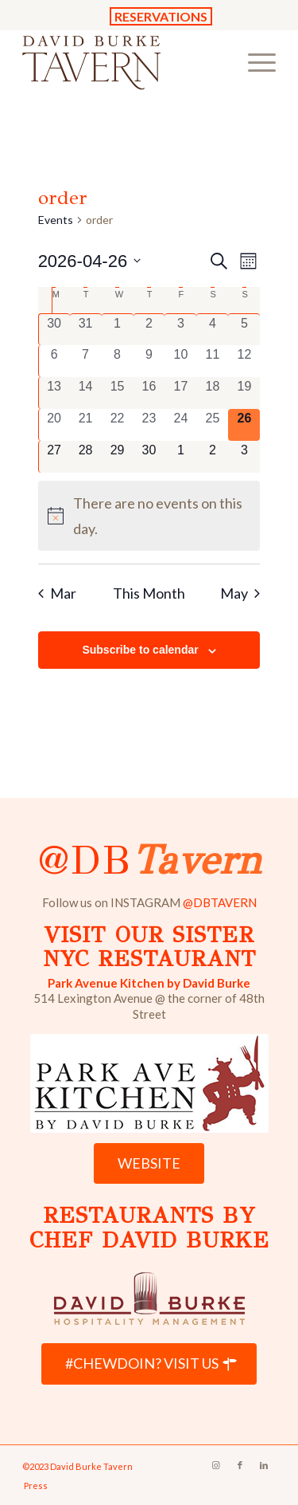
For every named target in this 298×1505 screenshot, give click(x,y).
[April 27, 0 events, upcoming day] (54, 457)
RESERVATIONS (160, 16)
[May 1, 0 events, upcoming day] (180, 457)
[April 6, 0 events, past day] (54, 361)
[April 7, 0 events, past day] (86, 361)
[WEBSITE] (149, 1163)
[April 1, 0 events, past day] (118, 329)
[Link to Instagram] (216, 1465)
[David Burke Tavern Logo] (123, 61)
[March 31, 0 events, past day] (86, 329)
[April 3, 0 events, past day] (180, 329)
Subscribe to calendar (140, 649)
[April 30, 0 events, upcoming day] (149, 457)
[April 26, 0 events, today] (244, 425)
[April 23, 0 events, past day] (149, 425)
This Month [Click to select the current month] (149, 593)
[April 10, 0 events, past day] (180, 361)
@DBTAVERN (220, 902)
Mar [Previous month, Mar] (57, 593)
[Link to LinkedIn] (264, 1465)
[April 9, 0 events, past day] (149, 361)
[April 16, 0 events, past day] (149, 393)
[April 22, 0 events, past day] (118, 425)
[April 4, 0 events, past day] (212, 329)
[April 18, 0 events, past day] (212, 393)
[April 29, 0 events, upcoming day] (118, 457)
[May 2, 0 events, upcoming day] (212, 457)
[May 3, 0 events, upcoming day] (244, 457)
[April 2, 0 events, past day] (149, 329)
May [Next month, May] (240, 593)
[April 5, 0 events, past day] (244, 329)
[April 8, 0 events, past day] (118, 361)
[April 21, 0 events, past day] (86, 425)
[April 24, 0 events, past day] (180, 425)
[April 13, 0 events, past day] (54, 393)
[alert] (149, 516)
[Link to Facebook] (240, 1465)
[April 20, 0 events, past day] (54, 425)
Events (55, 219)
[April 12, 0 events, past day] (244, 361)
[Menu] (254, 61)
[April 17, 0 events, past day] (180, 393)
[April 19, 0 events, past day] (244, 393)
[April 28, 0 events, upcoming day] (86, 457)
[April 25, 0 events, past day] (212, 425)
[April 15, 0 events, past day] (118, 393)
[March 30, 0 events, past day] (54, 329)
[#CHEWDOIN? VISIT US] (149, 1364)
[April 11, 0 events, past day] (212, 361)
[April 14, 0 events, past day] (86, 393)
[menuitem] (254, 61)
